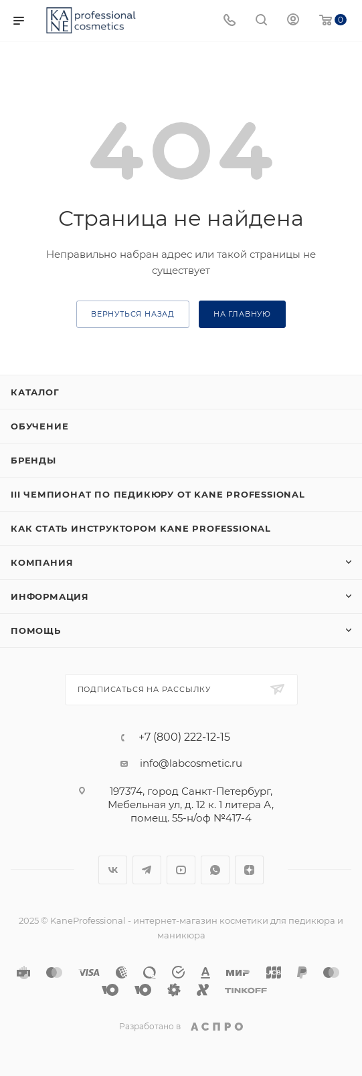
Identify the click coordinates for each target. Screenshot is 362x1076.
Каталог (35, 392)
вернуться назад (133, 314)
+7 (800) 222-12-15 (184, 737)
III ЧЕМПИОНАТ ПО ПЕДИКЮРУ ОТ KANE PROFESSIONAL (158, 494)
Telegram (146, 870)
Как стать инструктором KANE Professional (141, 528)
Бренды (33, 460)
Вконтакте (112, 870)
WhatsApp (215, 870)
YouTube (181, 870)
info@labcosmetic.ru (191, 763)
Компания (42, 562)
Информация (50, 596)
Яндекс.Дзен (249, 870)
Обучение (39, 426)
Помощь (36, 630)
